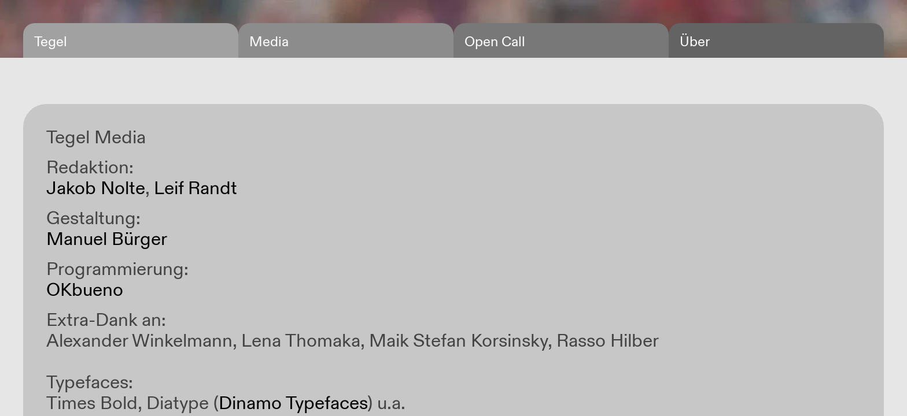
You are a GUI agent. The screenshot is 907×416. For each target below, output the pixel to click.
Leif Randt (195, 188)
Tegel (50, 42)
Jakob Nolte (95, 188)
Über (695, 42)
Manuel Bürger (106, 239)
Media (269, 42)
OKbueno (84, 290)
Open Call (494, 42)
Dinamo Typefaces (293, 403)
